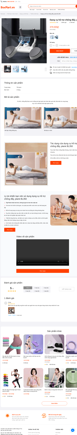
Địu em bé (45, 9)
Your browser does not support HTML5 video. (42, 252)
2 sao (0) (37, 291)
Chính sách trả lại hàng (34, 432)
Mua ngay (56, 163)
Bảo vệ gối (32, 9)
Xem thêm (54, 403)
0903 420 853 (10, 1)
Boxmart (3, 13)
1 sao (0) (46, 291)
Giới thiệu (57, 432)
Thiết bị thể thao (61, 9)
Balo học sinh (53, 9)
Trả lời (13, 315)
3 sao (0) (28, 291)
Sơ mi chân (38, 9)
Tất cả (27, 287)
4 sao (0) (46, 287)
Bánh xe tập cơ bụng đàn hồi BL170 (54, 389)
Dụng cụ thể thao (24, 13)
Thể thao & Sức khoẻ (12, 13)
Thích (9, 315)
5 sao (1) (37, 287)
